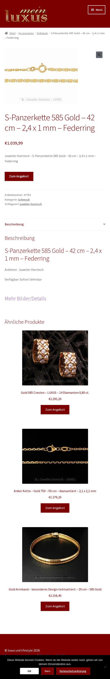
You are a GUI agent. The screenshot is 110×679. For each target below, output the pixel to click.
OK (29, 671)
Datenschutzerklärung (73, 671)
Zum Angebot (19, 176)
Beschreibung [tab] (14, 224)
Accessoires (26, 33)
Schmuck (42, 33)
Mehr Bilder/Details (25, 298)
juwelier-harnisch (31, 204)
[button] (99, 55)
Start (12, 33)
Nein (47, 671)
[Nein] (105, 667)
